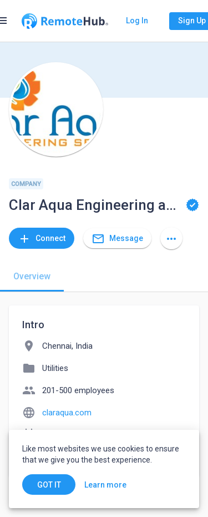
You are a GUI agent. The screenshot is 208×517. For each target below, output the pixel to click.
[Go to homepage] (65, 21)
